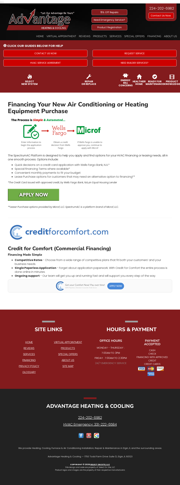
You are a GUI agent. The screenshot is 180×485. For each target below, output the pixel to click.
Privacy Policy (29, 366)
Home (40, 36)
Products (100, 36)
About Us (170, 36)
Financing (154, 36)
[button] (45, 53)
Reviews (84, 36)
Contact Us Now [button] (161, 15)
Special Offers (134, 36)
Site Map (68, 366)
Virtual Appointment (61, 36)
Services (115, 36)
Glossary (29, 372)
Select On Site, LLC (100, 464)
